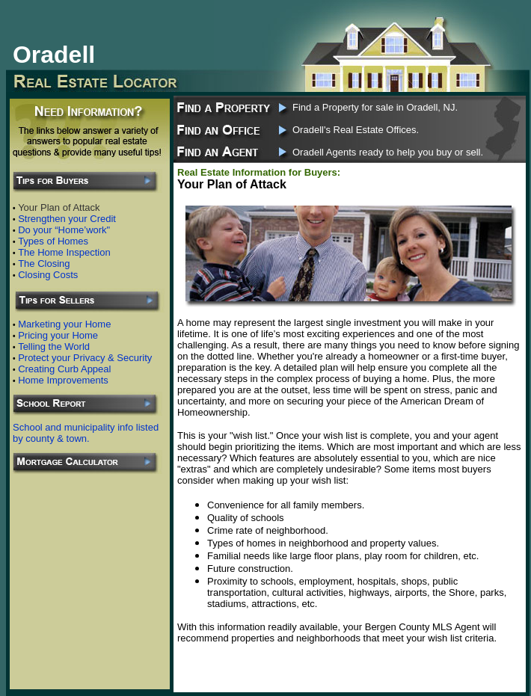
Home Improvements (63, 380)
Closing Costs (48, 274)
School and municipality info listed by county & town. (86, 433)
